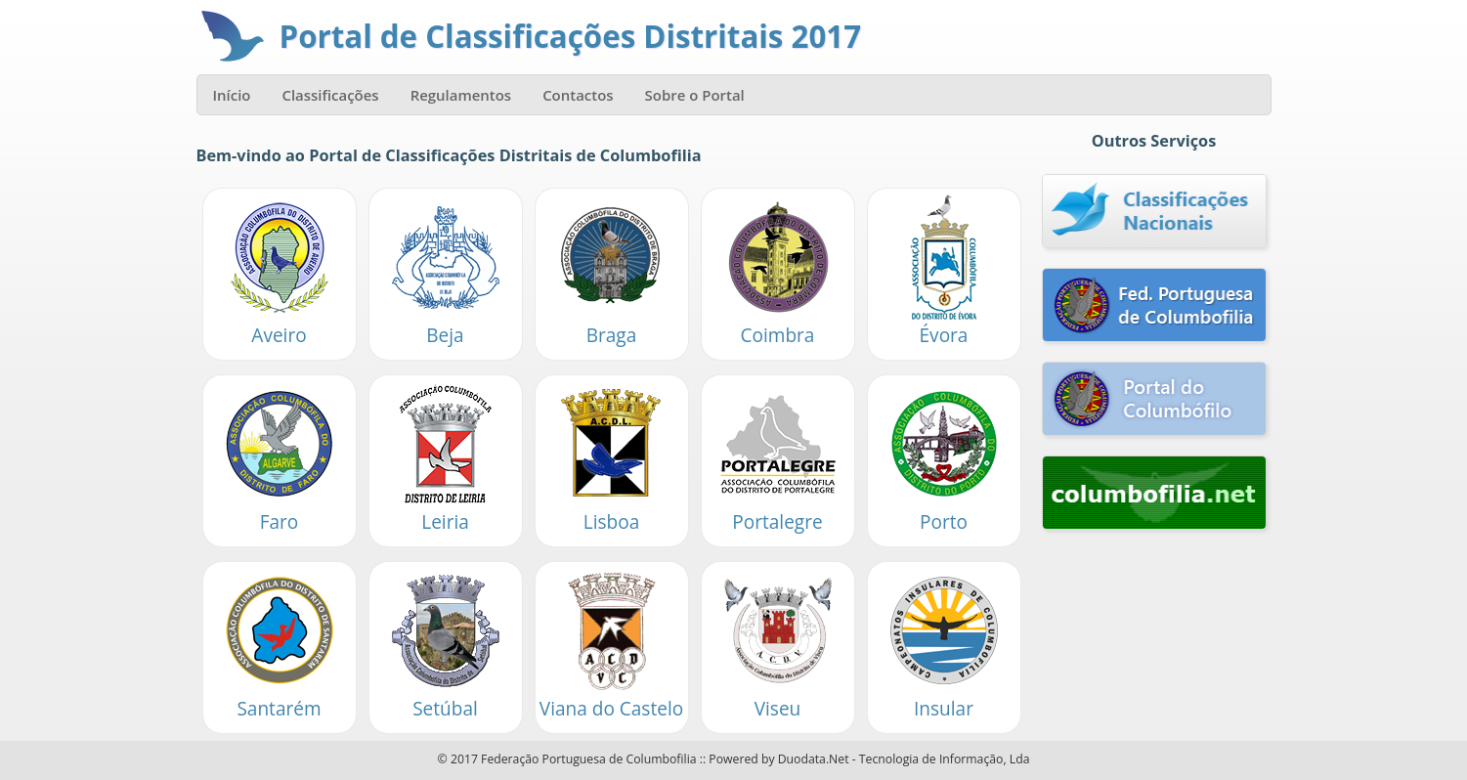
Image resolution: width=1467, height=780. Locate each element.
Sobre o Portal (695, 95)
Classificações (329, 95)
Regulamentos (461, 95)
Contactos (577, 95)
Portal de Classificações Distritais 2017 (571, 36)
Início (232, 95)
